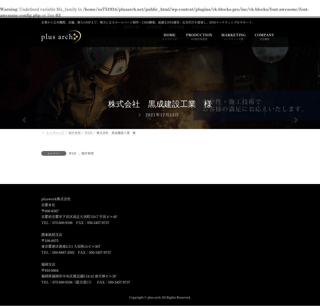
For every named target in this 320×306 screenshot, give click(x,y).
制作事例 (88, 153)
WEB (72, 153)
